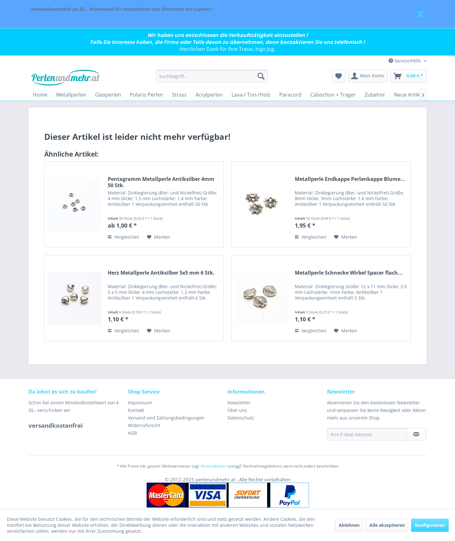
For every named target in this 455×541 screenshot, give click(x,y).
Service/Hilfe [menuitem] (405, 61)
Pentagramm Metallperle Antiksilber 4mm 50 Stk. (161, 182)
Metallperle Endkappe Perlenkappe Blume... (350, 179)
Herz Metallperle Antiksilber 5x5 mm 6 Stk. (161, 273)
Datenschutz (241, 418)
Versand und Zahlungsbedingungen (166, 418)
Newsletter (239, 403)
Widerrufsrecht (144, 425)
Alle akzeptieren (387, 525)
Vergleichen (123, 237)
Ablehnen (349, 525)
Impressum (140, 403)
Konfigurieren (430, 525)
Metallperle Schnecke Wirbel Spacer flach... (349, 273)
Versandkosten (214, 466)
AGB (132, 433)
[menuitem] (212, 76)
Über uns (237, 410)
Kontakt (136, 410)
